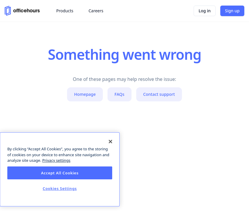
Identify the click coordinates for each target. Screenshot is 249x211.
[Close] (110, 141)
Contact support (159, 94)
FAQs (120, 94)
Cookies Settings (60, 188)
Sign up (232, 10)
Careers (95, 10)
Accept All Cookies (60, 173)
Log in (205, 10)
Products (64, 10)
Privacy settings (56, 160)
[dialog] (60, 169)
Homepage (85, 94)
